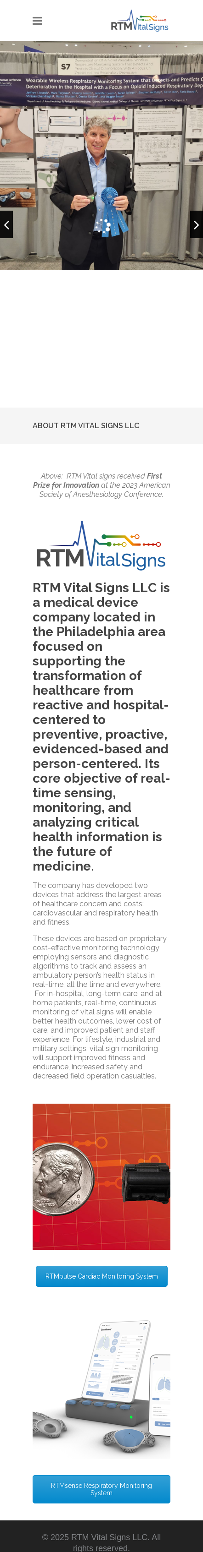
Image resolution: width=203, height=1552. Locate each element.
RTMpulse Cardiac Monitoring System (101, 1276)
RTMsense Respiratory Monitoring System (101, 1489)
